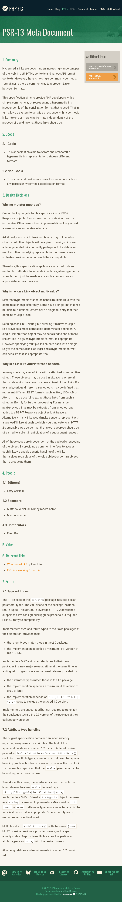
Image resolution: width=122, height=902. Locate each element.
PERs (72, 9)
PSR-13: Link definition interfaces (99, 67)
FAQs (102, 9)
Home (50, 9)
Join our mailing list (111, 873)
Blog (57, 9)
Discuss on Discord (63, 873)
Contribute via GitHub (87, 873)
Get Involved (113, 9)
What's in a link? (17, 564)
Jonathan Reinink (68, 891)
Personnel (83, 9)
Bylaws (93, 9)
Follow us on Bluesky (40, 873)
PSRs (65, 9)
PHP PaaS (81, 894)
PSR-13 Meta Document (94, 77)
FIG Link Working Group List (24, 570)
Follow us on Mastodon (16, 873)
